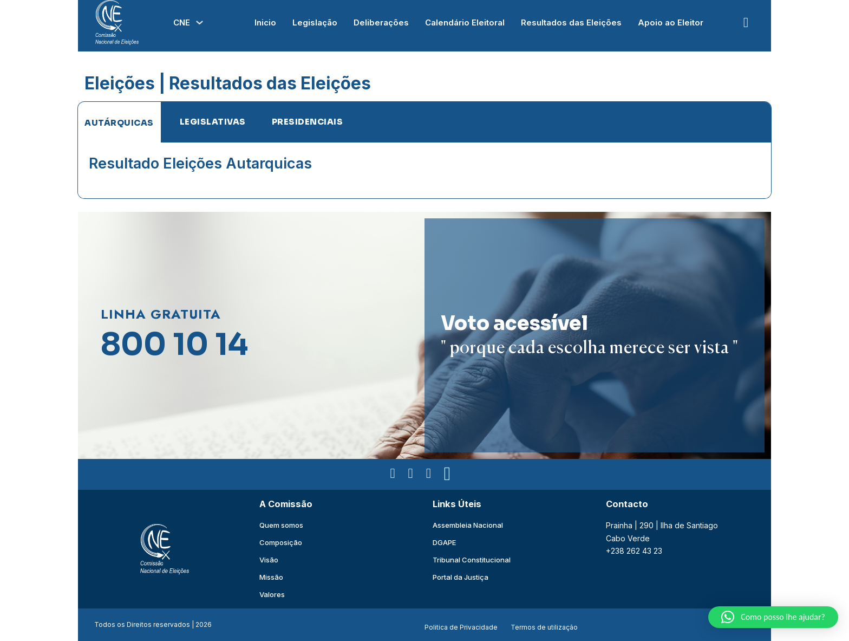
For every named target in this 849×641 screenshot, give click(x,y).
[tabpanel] (424, 170)
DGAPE (444, 542)
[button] (773, 617)
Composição (280, 542)
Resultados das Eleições (571, 22)
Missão (271, 577)
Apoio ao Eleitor (670, 22)
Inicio (265, 22)
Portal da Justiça (460, 577)
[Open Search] (746, 22)
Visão (268, 559)
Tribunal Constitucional (472, 559)
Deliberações (381, 22)
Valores (272, 594)
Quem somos (281, 525)
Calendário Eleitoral (465, 22)
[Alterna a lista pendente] (199, 22)
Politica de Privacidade (461, 627)
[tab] (119, 122)
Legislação (314, 22)
